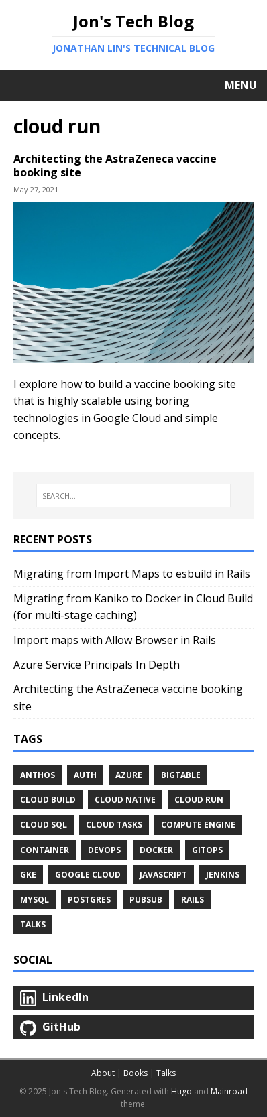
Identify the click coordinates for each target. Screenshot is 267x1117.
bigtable (181, 775)
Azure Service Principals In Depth (96, 664)
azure (128, 775)
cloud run (198, 799)
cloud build (48, 799)
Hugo (181, 1091)
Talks (33, 924)
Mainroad (229, 1091)
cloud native (125, 799)
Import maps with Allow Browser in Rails (114, 640)
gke (28, 874)
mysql (34, 899)
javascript (163, 874)
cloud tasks (114, 824)
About (103, 1073)
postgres (89, 899)
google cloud (88, 874)
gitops (207, 850)
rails (192, 899)
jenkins (222, 874)
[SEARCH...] (133, 496)
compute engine (198, 824)
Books (135, 1073)
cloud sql (43, 824)
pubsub (145, 899)
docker (156, 850)
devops (104, 850)
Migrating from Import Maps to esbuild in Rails (131, 573)
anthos (37, 775)
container (44, 850)
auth (85, 775)
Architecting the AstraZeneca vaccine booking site (115, 165)
